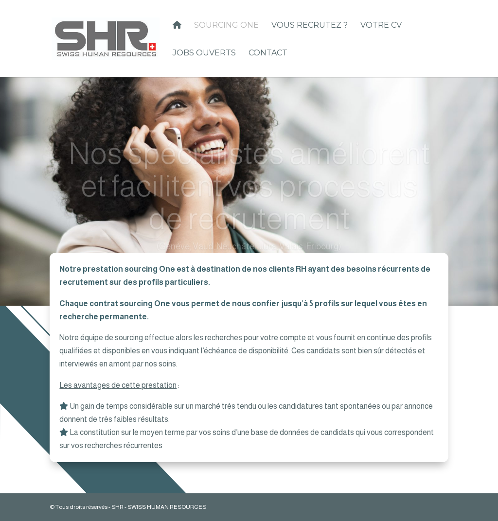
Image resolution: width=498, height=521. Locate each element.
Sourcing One (226, 26)
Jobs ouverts (204, 53)
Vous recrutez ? (309, 26)
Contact (268, 53)
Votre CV (381, 26)
